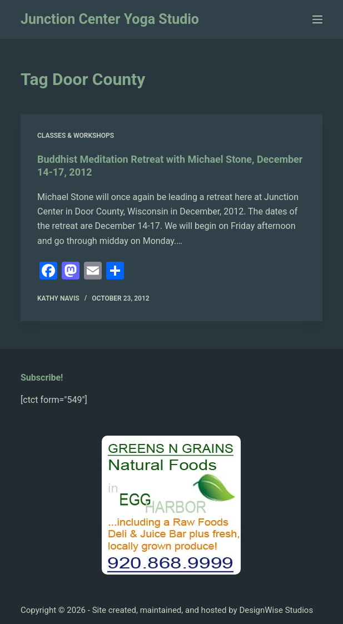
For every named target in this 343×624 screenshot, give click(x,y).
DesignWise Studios (276, 610)
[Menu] (317, 19)
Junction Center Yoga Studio (110, 19)
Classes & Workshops (75, 135)
